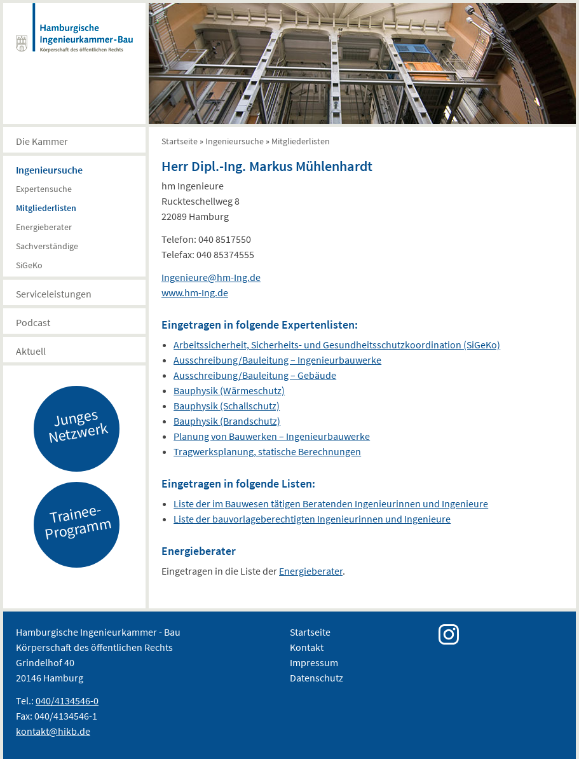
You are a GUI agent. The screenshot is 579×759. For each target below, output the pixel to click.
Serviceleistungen (54, 293)
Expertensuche (44, 189)
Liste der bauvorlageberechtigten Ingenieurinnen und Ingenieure (312, 518)
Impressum (314, 662)
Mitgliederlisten (46, 208)
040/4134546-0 (67, 700)
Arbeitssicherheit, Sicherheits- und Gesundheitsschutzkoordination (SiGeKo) (337, 344)
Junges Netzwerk (78, 425)
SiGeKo (29, 265)
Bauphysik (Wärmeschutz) (229, 390)
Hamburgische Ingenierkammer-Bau (74, 40)
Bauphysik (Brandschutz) (227, 420)
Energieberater (44, 227)
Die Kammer (42, 141)
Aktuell (31, 351)
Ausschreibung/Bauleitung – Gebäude (255, 375)
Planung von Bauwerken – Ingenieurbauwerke (272, 436)
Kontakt (307, 647)
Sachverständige (47, 246)
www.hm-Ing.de (194, 292)
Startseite (179, 141)
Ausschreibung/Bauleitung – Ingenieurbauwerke (277, 359)
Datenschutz (316, 677)
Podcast (33, 322)
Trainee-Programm (78, 521)
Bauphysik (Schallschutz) (227, 405)
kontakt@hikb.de (53, 731)
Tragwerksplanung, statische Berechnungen (267, 451)
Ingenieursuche (49, 169)
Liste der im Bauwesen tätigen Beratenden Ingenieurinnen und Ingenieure (331, 503)
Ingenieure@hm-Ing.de (211, 277)
